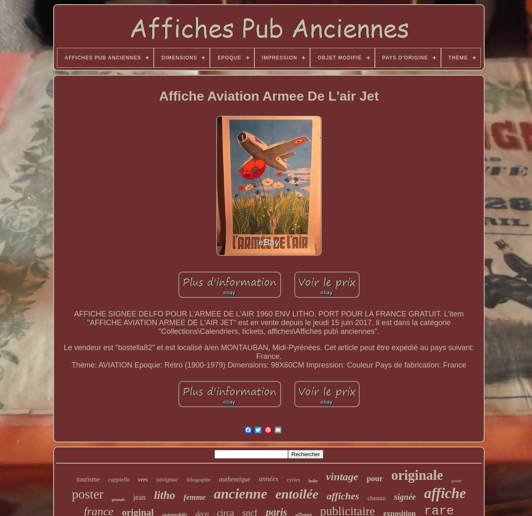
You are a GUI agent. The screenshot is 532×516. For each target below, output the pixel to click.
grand (456, 481)
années (268, 479)
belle (313, 480)
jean (139, 497)
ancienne (240, 493)
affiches (343, 496)
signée (405, 496)
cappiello (119, 479)
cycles (293, 479)
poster (87, 494)
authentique (235, 479)
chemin (376, 498)
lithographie (199, 480)
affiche (445, 493)
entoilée (297, 493)
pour (375, 478)
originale (417, 475)
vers (143, 479)
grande (118, 499)
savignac (167, 479)
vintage (342, 477)
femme (195, 497)
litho (164, 495)
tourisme (88, 479)
